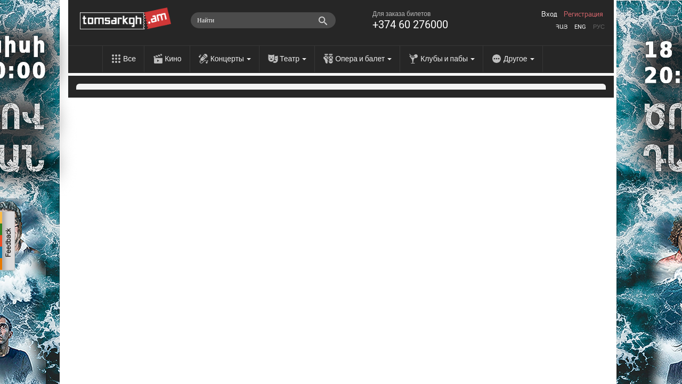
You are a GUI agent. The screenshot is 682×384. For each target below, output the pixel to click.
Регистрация (583, 14)
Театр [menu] (293, 58)
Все (129, 58)
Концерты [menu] (230, 58)
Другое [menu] (519, 58)
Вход (549, 14)
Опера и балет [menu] (363, 58)
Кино (173, 58)
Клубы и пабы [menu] (447, 58)
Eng (580, 26)
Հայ (561, 26)
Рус (599, 26)
